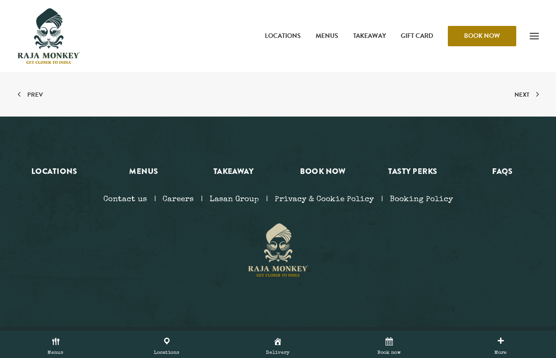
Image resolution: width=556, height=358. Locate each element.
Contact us (125, 200)
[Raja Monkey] (49, 36)
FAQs (502, 171)
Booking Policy (421, 200)
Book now (323, 171)
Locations (283, 36)
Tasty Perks (412, 171)
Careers (178, 200)
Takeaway (369, 36)
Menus (327, 36)
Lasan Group (234, 200)
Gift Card (417, 36)
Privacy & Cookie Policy (324, 200)
